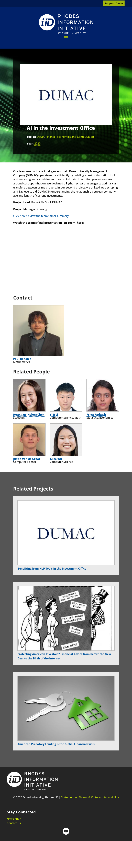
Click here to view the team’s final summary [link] (41, 216)
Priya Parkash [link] (96, 414)
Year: (30, 143)
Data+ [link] (40, 137)
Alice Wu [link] (56, 459)
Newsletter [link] (14, 819)
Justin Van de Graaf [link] (26, 459)
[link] (66, 24)
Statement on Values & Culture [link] (81, 797)
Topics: (31, 137)
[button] (66, 37)
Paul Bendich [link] (22, 359)
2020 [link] (37, 143)
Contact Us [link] (14, 823)
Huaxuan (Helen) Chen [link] (29, 414)
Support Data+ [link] (114, 3)
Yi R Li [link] (54, 414)
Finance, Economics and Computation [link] (70, 137)
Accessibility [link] (111, 797)
